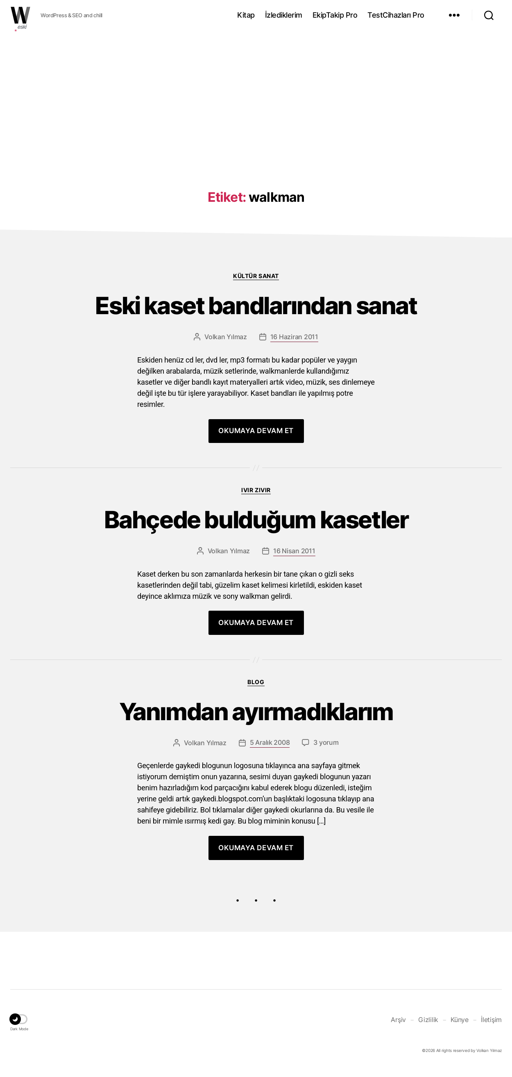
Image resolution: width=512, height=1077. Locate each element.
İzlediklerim (283, 15)
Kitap (246, 15)
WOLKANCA (20, 15)
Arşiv (398, 1028)
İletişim (491, 1028)
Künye (460, 1028)
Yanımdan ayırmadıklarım (256, 719)
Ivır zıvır (255, 492)
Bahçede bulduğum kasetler (256, 524)
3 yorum (325, 751)
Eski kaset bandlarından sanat (256, 307)
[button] (19, 1029)
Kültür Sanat (256, 275)
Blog (255, 687)
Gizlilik (428, 1028)
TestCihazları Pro (395, 15)
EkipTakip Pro (335, 15)
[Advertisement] (256, 95)
